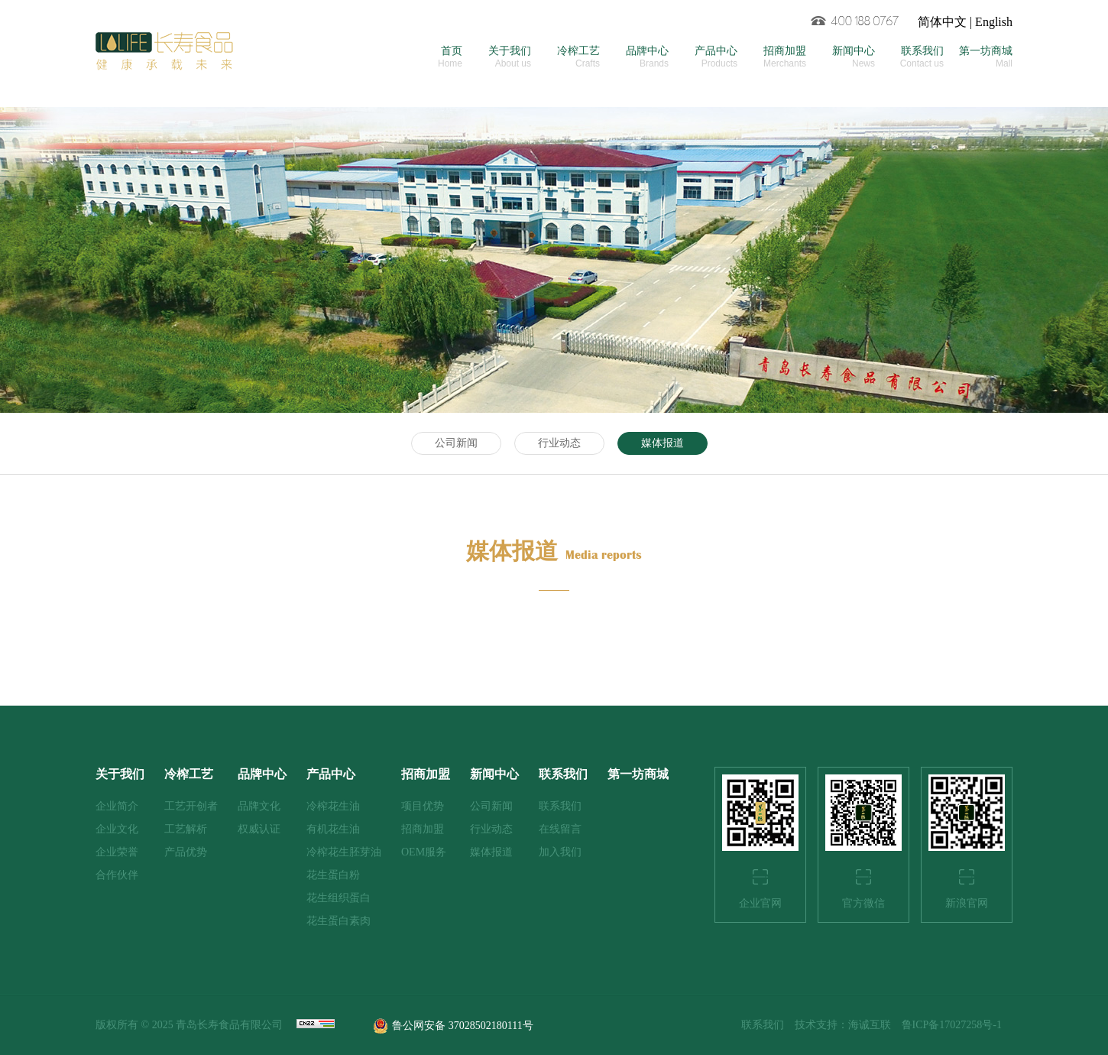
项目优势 (422, 806)
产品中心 (703, 57)
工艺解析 (185, 829)
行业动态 (559, 443)
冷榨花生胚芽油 (343, 852)
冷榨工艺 (565, 57)
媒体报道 (662, 443)
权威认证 (259, 829)
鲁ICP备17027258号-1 (952, 1025)
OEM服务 (423, 852)
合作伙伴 (117, 875)
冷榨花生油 (333, 806)
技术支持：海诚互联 (843, 1025)
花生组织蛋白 (338, 898)
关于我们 (496, 57)
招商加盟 (771, 57)
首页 (428, 57)
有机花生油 (333, 829)
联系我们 (909, 57)
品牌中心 (634, 57)
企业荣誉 (117, 852)
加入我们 (560, 852)
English (993, 21)
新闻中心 (840, 57)
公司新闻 (456, 443)
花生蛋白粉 (333, 875)
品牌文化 (259, 806)
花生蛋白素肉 (338, 921)
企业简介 (117, 806)
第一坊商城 (978, 57)
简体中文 (942, 21)
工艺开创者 (191, 806)
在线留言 (560, 829)
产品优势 (185, 852)
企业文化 (117, 829)
